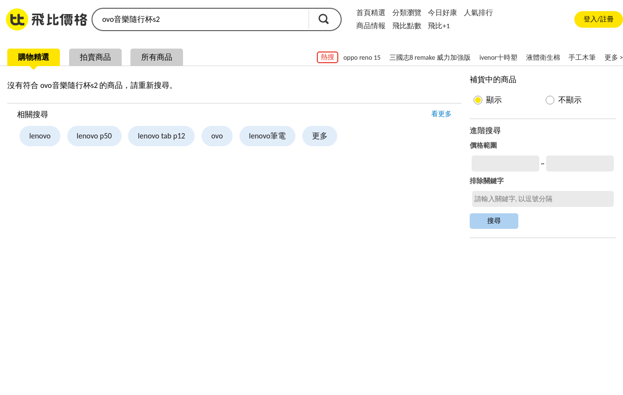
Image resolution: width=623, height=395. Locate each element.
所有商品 (156, 57)
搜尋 (324, 19)
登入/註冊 (598, 19)
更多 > (614, 57)
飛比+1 (439, 25)
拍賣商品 (95, 57)
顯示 (494, 99)
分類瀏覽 (406, 12)
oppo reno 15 (361, 57)
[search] (199, 19)
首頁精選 (370, 12)
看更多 (441, 114)
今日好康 (442, 12)
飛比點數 (406, 25)
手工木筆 (582, 57)
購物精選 (33, 57)
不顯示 (570, 99)
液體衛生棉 (543, 57)
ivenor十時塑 (498, 57)
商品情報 (370, 25)
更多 (320, 135)
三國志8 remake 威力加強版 (430, 57)
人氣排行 (478, 12)
